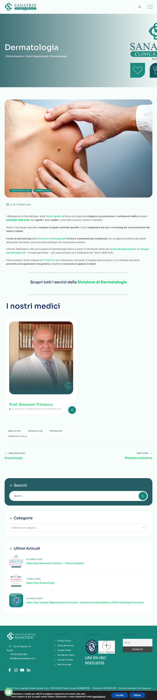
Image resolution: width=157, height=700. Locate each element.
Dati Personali (64, 664)
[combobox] (78, 527)
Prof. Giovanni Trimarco (31, 404)
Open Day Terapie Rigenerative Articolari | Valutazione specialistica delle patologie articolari (85, 602)
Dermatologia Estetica (124, 249)
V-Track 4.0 (49, 260)
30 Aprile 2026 (34, 559)
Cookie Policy (64, 650)
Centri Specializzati (20, 190)
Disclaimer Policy (65, 655)
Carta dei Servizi (65, 645)
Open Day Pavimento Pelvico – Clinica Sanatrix (55, 563)
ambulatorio (14, 431)
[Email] (137, 642)
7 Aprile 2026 (33, 579)
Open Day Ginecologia (40, 582)
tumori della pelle (17, 436)
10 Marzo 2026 (34, 598)
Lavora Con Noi (65, 659)
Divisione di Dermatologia (52, 238)
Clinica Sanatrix (53, 216)
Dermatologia (42, 190)
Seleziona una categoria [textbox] (24, 527)
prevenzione (56, 431)
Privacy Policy (64, 640)
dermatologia (35, 431)
